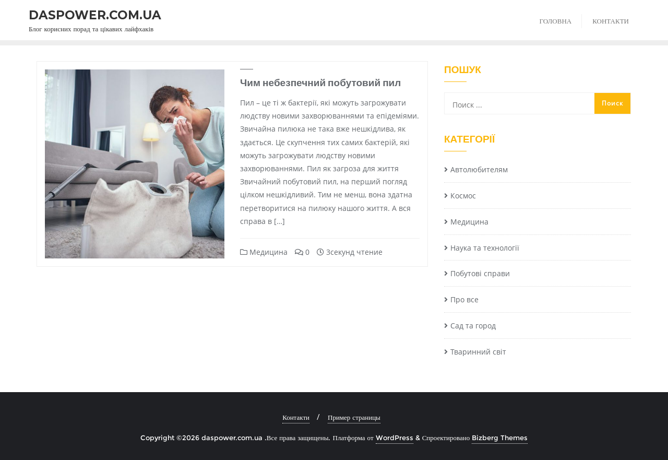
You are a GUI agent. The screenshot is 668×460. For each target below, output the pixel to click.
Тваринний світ (478, 352)
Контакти (295, 417)
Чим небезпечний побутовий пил (320, 82)
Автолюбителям (479, 169)
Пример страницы (354, 417)
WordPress (394, 437)
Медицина (264, 252)
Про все (464, 299)
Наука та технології (484, 248)
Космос (463, 195)
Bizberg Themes (500, 437)
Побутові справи (480, 273)
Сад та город (473, 326)
